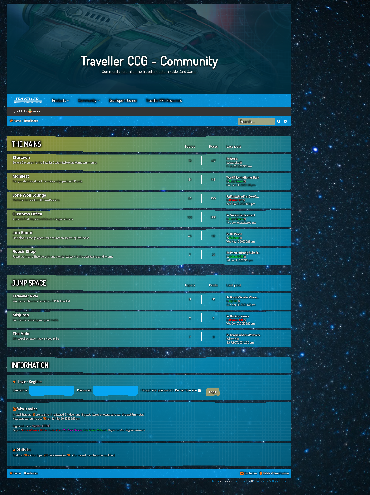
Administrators (30, 430)
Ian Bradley (226, 481)
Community (87, 100)
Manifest (21, 176)
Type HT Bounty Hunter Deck (242, 177)
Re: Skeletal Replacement (240, 215)
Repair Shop (24, 252)
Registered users (135, 430)
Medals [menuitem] (36, 111)
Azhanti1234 (236, 256)
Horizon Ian (235, 200)
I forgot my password (156, 390)
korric (232, 339)
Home (28, 100)
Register (35, 381)
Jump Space (28, 282)
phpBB (249, 481)
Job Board (22, 233)
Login (22, 381)
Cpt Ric (233, 301)
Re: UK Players (234, 234)
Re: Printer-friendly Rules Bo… (243, 253)
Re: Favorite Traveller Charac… (242, 297)
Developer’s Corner (123, 100)
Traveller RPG (25, 296)
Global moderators (50, 430)
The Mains (26, 144)
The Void (21, 334)
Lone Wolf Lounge (29, 195)
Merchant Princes (72, 430)
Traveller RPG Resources (164, 100)
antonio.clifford (106, 455)
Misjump (21, 315)
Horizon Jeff (236, 320)
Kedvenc (234, 238)
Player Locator (116, 430)
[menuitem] (274, 473)
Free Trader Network (95, 430)
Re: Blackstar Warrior (237, 316)
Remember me (188, 390)
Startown (21, 158)
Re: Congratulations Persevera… (243, 335)
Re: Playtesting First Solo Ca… (242, 196)
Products (59, 100)
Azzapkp (234, 162)
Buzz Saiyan (236, 181)
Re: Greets (231, 159)
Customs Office (27, 214)
